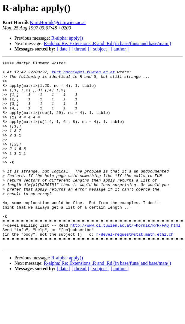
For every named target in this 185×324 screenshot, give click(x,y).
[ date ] (63, 48)
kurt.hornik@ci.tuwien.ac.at (83, 74)
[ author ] (120, 48)
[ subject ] (100, 48)
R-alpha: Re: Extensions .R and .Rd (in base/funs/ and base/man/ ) (107, 43)
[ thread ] (80, 48)
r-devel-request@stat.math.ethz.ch (134, 269)
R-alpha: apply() (67, 38)
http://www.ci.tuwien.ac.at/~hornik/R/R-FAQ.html (125, 258)
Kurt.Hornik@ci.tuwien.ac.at (58, 22)
